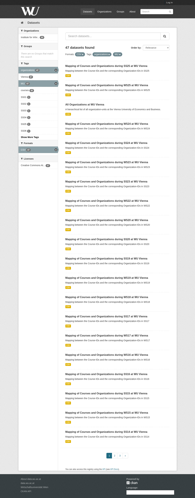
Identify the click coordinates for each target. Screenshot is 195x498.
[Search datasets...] (113, 36)
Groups (120, 11)
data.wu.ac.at (27, 483)
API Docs (114, 469)
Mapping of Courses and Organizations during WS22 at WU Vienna (106, 200)
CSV (68, 76)
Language (131, 487)
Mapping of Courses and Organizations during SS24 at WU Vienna (106, 143)
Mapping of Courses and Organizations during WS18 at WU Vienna (106, 297)
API (103, 469)
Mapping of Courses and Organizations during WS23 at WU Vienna (106, 162)
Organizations (104, 11)
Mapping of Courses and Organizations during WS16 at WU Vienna (106, 354)
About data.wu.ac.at (31, 479)
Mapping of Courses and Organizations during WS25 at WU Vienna (106, 85)
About (132, 11)
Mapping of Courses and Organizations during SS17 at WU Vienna (106, 316)
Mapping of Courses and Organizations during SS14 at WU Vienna (106, 431)
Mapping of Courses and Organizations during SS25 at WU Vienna (106, 66)
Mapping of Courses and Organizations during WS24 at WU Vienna (106, 123)
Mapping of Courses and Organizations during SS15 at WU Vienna (106, 393)
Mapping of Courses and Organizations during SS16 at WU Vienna (106, 374)
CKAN (131, 482)
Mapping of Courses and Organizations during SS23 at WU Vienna (106, 181)
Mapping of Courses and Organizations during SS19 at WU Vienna (106, 258)
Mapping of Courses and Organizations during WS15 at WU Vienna (106, 412)
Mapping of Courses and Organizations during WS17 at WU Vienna (106, 335)
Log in (169, 2)
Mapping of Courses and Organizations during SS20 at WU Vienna (106, 239)
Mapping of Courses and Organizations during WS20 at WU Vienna (106, 220)
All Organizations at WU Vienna (84, 104)
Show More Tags (30, 137)
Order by (136, 47)
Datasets (87, 11)
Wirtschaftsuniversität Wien (34, 487)
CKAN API (26, 491)
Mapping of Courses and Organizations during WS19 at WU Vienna (106, 277)
